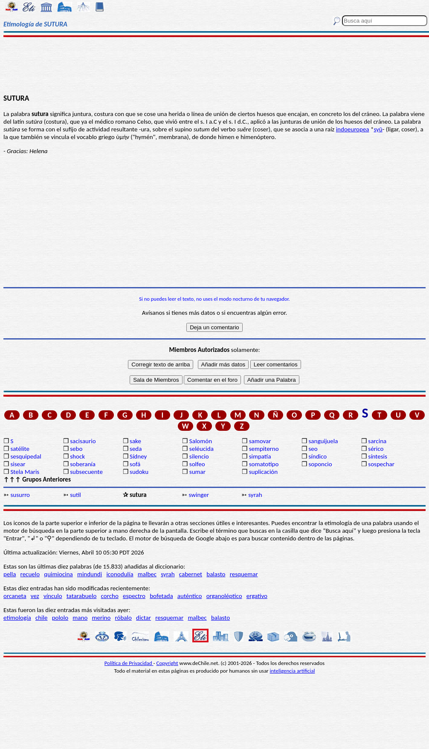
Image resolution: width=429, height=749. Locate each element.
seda (136, 449)
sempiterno (264, 449)
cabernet (190, 574)
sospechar (381, 464)
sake (135, 441)
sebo (76, 449)
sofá (135, 464)
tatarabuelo (82, 596)
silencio (199, 456)
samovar (260, 441)
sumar (197, 472)
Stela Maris (24, 472)
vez (35, 596)
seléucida (201, 449)
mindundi (89, 574)
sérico (375, 449)
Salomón (200, 441)
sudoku (139, 472)
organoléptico (224, 596)
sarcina (377, 441)
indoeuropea (352, 129)
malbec (147, 574)
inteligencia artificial (292, 671)
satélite (19, 449)
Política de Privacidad (129, 663)
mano (79, 617)
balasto (215, 574)
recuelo (30, 574)
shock (77, 456)
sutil (75, 495)
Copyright (167, 663)
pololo (60, 617)
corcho (110, 596)
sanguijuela (323, 441)
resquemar (244, 574)
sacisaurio (83, 441)
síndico (317, 456)
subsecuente (86, 472)
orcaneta (14, 596)
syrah (255, 495)
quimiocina (58, 574)
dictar (143, 617)
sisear (17, 464)
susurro (20, 495)
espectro (134, 596)
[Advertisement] (214, 65)
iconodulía (119, 574)
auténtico (189, 596)
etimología (17, 617)
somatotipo (264, 464)
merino (101, 617)
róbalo (123, 617)
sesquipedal (25, 456)
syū (378, 129)
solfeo (197, 464)
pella (9, 574)
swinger (198, 495)
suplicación (263, 472)
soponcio (320, 464)
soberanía (83, 464)
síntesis (377, 456)
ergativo (256, 596)
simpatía (260, 456)
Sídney (138, 456)
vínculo (52, 596)
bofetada (161, 596)
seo (312, 449)
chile (41, 617)
